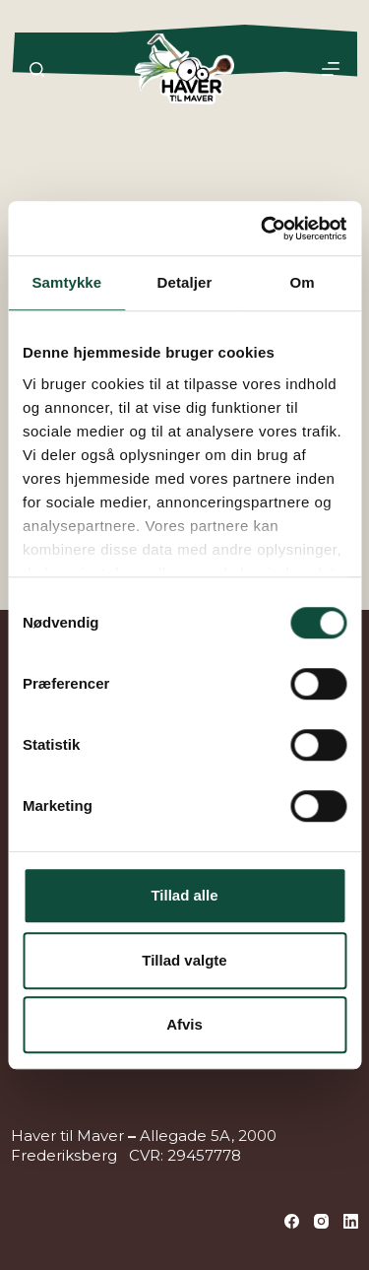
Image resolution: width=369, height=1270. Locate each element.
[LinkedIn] (350, 1221)
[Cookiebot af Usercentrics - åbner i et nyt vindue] (262, 228)
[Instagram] (321, 1221)
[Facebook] (291, 1221)
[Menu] (330, 69)
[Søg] (37, 69)
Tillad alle (184, 895)
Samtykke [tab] (66, 282)
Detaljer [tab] (185, 282)
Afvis (184, 1024)
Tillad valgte (184, 960)
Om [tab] (302, 282)
